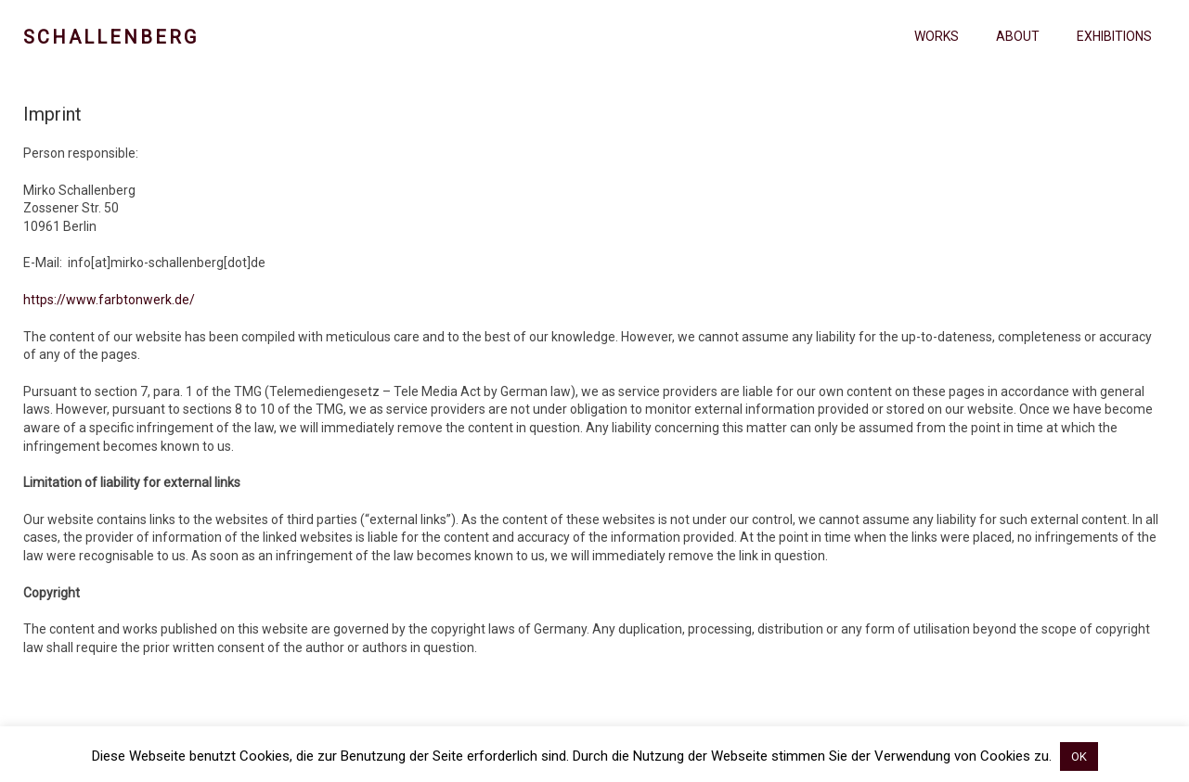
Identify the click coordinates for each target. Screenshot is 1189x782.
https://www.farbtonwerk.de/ (109, 299)
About (1018, 36)
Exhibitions (1114, 36)
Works (936, 36)
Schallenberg (111, 37)
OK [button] (1079, 756)
